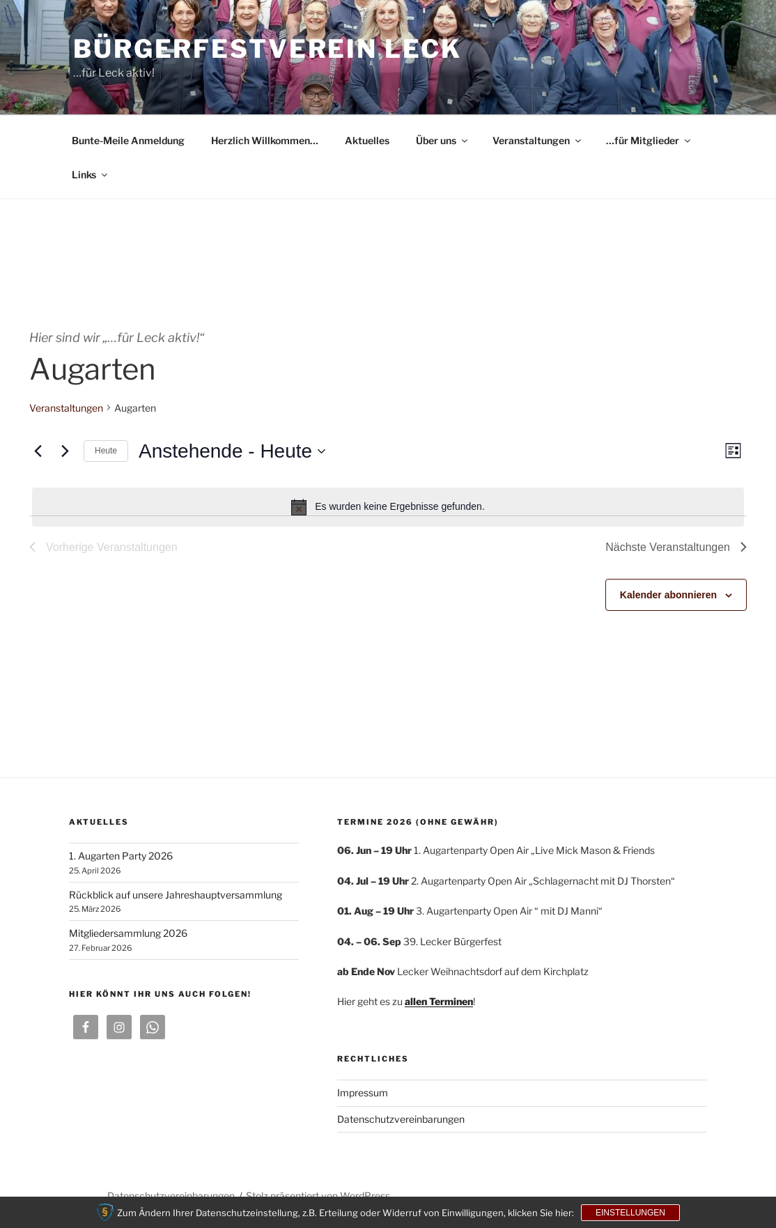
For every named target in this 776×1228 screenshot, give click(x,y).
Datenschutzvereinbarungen (401, 1119)
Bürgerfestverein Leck (267, 48)
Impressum (362, 1092)
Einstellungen (630, 1213)
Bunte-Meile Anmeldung (128, 140)
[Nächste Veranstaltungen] (64, 451)
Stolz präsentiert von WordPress (318, 1196)
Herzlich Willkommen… (264, 140)
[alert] (388, 507)
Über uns (443, 140)
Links (90, 174)
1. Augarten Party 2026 (121, 856)
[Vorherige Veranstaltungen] (37, 451)
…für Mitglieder (649, 140)
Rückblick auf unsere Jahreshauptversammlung (175, 895)
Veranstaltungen (537, 140)
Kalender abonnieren (668, 594)
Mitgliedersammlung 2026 (128, 933)
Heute (106, 451)
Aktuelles (367, 140)
